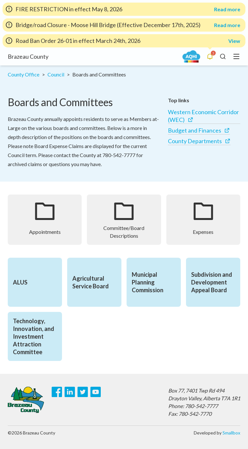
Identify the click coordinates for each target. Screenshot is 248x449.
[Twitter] (83, 392)
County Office (23, 74)
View (234, 41)
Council (55, 74)
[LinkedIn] (70, 392)
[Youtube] (95, 392)
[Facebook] (57, 392)
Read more (227, 9)
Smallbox (231, 432)
